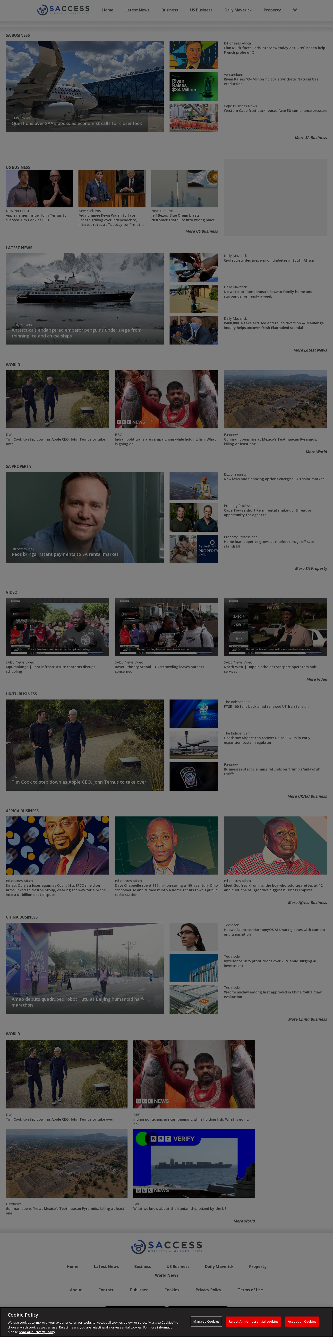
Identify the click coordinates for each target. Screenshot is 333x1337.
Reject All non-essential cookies (253, 1321)
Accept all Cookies (302, 1321)
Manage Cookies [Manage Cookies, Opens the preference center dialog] (206, 1321)
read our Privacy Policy (37, 1332)
